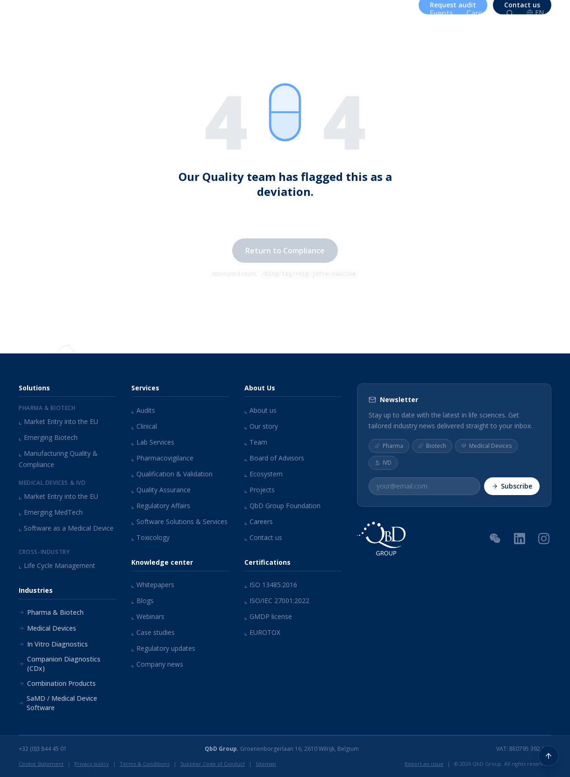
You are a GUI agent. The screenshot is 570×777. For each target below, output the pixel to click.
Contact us (263, 537)
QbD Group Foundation (282, 505)
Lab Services (152, 442)
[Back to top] (548, 755)
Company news (157, 664)
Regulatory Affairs (160, 505)
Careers (479, 13)
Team (255, 442)
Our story (261, 426)
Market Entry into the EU (58, 421)
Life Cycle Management (57, 565)
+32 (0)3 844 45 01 (43, 749)
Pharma (389, 445)
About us (313, 13)
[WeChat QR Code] (495, 537)
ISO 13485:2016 (270, 584)
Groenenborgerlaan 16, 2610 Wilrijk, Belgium (282, 749)
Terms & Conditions (145, 763)
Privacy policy (91, 763)
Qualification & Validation (172, 473)
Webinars (147, 616)
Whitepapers (152, 584)
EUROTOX (262, 632)
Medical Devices (47, 628)
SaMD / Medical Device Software (58, 703)
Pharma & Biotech (51, 612)
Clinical (144, 426)
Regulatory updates (163, 648)
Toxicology (150, 537)
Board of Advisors (274, 457)
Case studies (153, 632)
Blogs (142, 600)
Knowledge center (380, 13)
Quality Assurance (161, 489)
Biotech (432, 445)
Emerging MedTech (51, 512)
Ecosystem (263, 473)
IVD (383, 462)
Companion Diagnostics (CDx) (59, 664)
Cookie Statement (41, 763)
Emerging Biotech (48, 437)
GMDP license (268, 616)
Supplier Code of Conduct (212, 763)
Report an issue (424, 763)
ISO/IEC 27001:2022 (276, 600)
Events (441, 13)
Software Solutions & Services (179, 521)
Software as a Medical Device (66, 528)
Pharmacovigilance (162, 457)
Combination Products (57, 683)
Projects (259, 489)
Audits (143, 410)
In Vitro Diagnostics (53, 644)
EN (539, 12)
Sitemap (266, 763)
